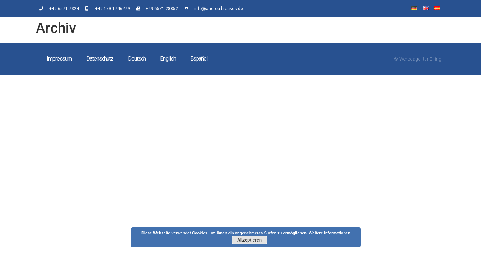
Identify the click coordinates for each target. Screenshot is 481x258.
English (168, 58)
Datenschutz (99, 58)
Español (198, 58)
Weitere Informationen (329, 233)
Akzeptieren (249, 240)
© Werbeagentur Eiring (418, 59)
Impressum (59, 58)
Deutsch (137, 58)
